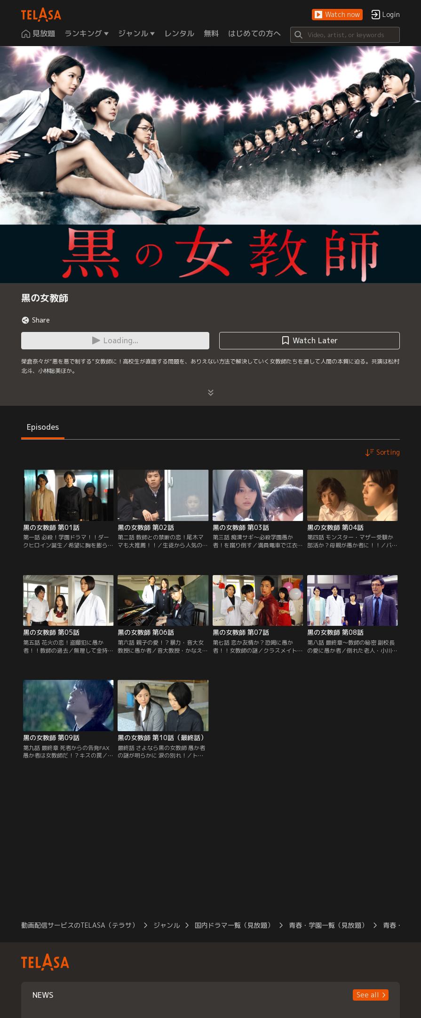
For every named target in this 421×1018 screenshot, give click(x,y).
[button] (337, 15)
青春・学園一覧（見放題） (328, 925)
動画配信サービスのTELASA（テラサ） (79, 925)
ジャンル (166, 925)
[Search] (345, 35)
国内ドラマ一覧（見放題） (234, 925)
